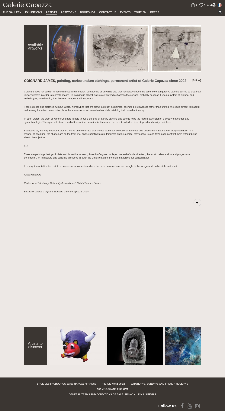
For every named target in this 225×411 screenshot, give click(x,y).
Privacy (130, 394)
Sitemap (150, 394)
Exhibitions (33, 12)
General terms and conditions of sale (96, 394)
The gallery (12, 12)
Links (140, 394)
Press (154, 12)
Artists (51, 12)
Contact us (107, 12)
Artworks (68, 12)
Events (125, 12)
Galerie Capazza (27, 5)
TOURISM (140, 12)
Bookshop (87, 12)
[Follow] (196, 80)
